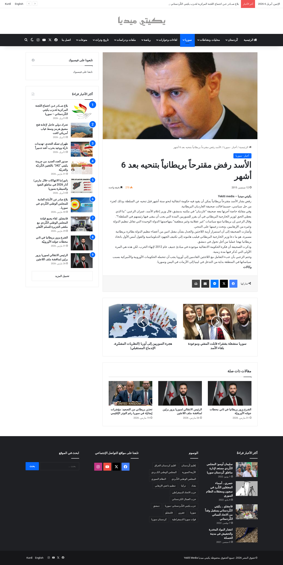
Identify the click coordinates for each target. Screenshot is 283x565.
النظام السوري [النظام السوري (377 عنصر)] (158, 479)
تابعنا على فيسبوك (83, 71)
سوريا (188, 39)
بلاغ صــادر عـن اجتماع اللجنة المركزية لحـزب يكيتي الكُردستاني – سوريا (51, 110)
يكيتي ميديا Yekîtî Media (197, 557)
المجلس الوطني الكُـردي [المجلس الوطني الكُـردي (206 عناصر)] (184, 479)
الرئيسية (250, 39)
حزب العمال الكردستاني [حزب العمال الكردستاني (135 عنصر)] (184, 499)
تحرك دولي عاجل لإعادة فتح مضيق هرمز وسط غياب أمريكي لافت (52, 129)
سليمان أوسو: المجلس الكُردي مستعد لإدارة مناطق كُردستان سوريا (220, 468)
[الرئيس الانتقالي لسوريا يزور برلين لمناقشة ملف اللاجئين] (180, 393)
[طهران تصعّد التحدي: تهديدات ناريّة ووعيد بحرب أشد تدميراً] (82, 149)
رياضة (147, 39)
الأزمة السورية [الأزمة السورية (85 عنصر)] (189, 472)
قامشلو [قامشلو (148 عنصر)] (169, 512)
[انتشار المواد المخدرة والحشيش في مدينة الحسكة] (247, 535)
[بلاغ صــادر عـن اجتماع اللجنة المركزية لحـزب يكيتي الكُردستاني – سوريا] (82, 111)
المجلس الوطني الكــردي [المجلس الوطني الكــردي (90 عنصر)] (164, 472)
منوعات (83, 39)
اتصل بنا (66, 39)
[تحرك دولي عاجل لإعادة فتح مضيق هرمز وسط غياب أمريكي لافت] (82, 130)
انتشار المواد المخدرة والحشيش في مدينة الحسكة (221, 533)
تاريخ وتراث (101, 39)
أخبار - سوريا (230, 147)
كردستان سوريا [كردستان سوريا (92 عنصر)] (159, 519)
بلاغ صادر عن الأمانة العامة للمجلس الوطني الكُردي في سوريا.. (52, 203)
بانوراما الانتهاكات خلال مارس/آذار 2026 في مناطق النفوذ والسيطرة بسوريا (50, 184)
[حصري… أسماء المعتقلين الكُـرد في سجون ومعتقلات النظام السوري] (247, 488)
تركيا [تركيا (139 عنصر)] (183, 485)
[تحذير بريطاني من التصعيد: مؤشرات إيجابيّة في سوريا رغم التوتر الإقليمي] (130, 393)
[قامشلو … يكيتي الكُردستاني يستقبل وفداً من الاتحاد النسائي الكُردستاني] (247, 511)
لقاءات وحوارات (168, 39)
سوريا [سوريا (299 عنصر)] (193, 512)
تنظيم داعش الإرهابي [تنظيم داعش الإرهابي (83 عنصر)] (165, 485)
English (19, 3)
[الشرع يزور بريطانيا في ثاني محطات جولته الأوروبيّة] (229, 393)
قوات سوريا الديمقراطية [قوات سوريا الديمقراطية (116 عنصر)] (184, 519)
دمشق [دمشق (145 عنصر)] (156, 506)
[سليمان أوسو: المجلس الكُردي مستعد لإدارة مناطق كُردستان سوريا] (247, 469)
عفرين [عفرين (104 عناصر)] (181, 512)
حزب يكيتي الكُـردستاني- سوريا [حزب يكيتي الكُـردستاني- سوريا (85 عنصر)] (180, 506)
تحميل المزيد (62, 276)
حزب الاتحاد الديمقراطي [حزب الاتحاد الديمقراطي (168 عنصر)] (184, 492)
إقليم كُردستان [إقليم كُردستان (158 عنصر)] (188, 465)
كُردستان (233, 39)
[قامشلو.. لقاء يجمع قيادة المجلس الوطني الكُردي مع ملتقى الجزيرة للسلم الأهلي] (82, 223)
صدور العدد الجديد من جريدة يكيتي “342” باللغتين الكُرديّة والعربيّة (51, 165)
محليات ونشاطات (210, 39)
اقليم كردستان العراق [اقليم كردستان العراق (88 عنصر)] (165, 465)
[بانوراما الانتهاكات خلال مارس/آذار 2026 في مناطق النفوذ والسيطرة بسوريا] (82, 185)
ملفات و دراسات (126, 39)
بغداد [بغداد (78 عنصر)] (193, 485)
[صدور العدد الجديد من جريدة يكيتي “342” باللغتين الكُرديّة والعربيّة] (82, 166)
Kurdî (8, 3)
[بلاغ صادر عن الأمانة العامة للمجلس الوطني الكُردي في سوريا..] (82, 204)
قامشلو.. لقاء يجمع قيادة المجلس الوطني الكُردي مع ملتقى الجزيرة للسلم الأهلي (52, 222)
